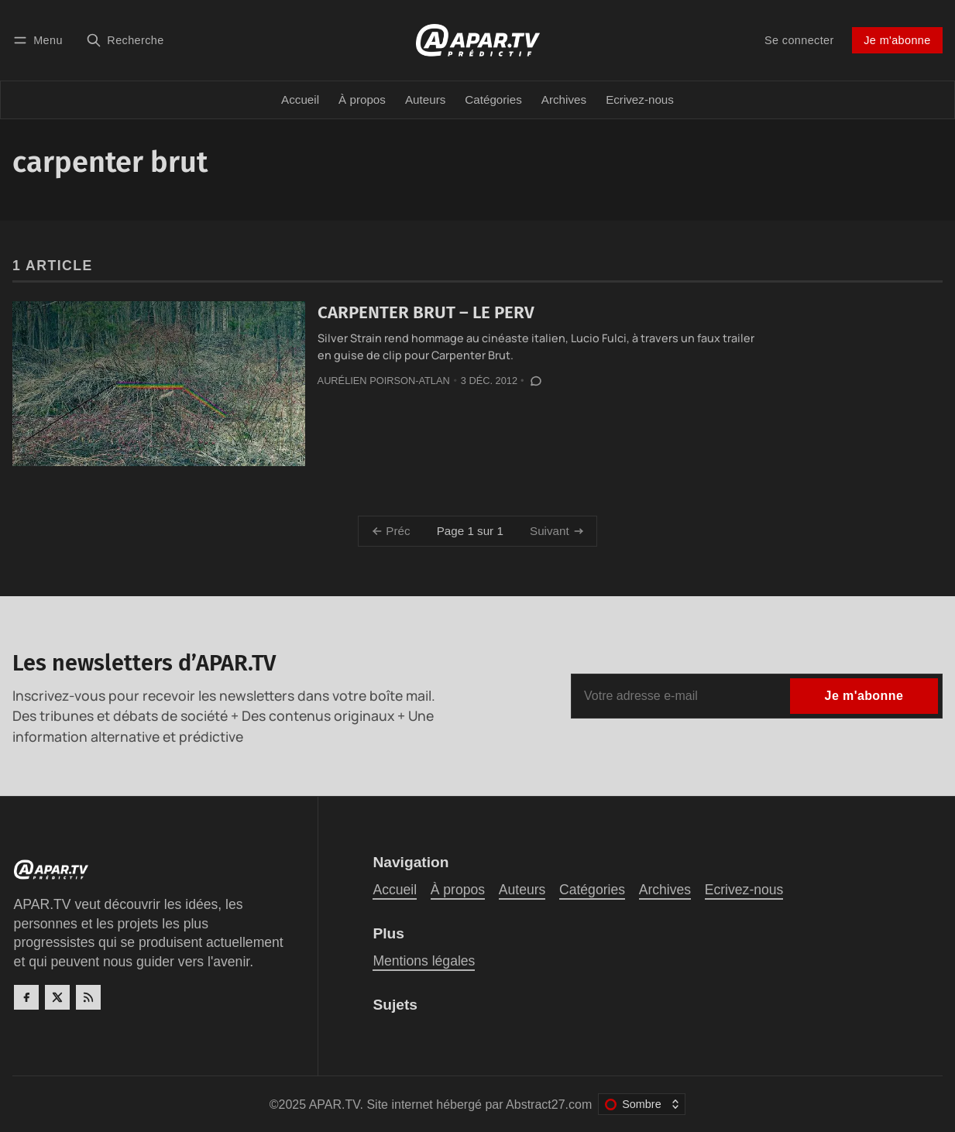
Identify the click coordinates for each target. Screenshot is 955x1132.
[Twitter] (57, 997)
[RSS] (88, 997)
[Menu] (40, 39)
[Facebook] (26, 997)
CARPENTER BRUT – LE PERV (426, 312)
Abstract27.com (549, 1104)
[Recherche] (125, 39)
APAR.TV (334, 1104)
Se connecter (799, 40)
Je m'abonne (897, 40)
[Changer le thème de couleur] (642, 1104)
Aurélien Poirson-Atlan (384, 380)
